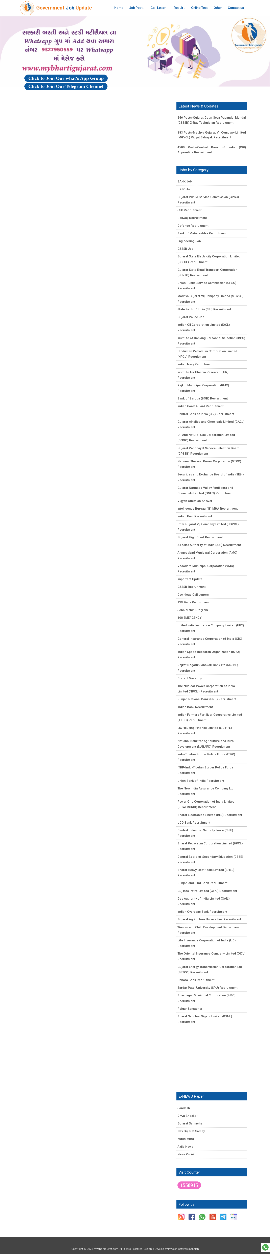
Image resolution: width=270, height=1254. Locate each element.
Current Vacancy (189, 678)
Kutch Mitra (185, 1139)
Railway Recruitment (192, 218)
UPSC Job (184, 189)
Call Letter (159, 8)
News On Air (186, 1154)
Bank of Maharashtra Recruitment (202, 233)
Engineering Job (189, 241)
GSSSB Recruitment (191, 587)
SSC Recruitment (189, 210)
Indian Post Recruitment (194, 516)
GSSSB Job (185, 249)
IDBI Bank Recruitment (193, 602)
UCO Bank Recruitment (193, 822)
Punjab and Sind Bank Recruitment (202, 883)
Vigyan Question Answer (194, 501)
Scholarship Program (192, 610)
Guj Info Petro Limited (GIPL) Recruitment (207, 891)
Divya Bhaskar (187, 1116)
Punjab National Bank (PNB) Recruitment (206, 699)
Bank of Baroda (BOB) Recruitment (202, 398)
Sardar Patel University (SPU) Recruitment (207, 988)
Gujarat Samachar (190, 1123)
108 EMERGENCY (189, 618)
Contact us (236, 8)
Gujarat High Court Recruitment (200, 537)
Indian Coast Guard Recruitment (200, 406)
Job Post (137, 8)
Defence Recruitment (192, 226)
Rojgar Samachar (189, 1009)
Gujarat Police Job (190, 317)
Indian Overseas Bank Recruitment (202, 912)
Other (218, 8)
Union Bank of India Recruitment (200, 781)
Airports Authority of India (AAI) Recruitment (209, 545)
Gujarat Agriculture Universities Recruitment (209, 919)
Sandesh (183, 1108)
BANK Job (184, 181)
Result (179, 8)
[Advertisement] (96, 151)
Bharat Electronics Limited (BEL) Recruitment (209, 815)
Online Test (199, 8)
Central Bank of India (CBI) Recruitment (205, 414)
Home (118, 8)
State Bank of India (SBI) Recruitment (204, 309)
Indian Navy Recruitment (195, 364)
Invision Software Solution (183, 1248)
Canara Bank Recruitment (196, 980)
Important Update (189, 579)
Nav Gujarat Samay (191, 1131)
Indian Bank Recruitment (195, 707)
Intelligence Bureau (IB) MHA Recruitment (207, 508)
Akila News (185, 1147)
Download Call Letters (193, 594)
